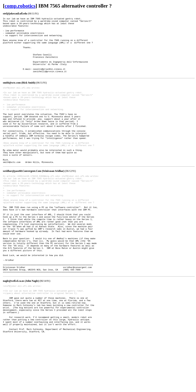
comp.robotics (20, 6)
